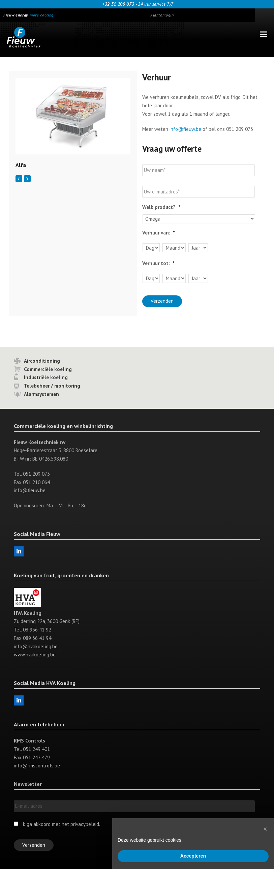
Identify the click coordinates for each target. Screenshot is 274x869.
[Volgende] (27, 178)
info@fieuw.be (185, 129)
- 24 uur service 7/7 (137, 4)
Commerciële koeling (48, 369)
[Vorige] (19, 178)
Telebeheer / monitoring (52, 385)
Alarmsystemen (41, 394)
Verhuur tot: (158, 263)
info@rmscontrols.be (37, 765)
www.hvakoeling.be (35, 654)
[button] (263, 34)
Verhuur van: (158, 232)
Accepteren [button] (193, 856)
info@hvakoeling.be (36, 646)
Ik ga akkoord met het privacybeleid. (60, 824)
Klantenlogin (162, 14)
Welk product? (161, 207)
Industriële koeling (46, 377)
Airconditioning (42, 360)
